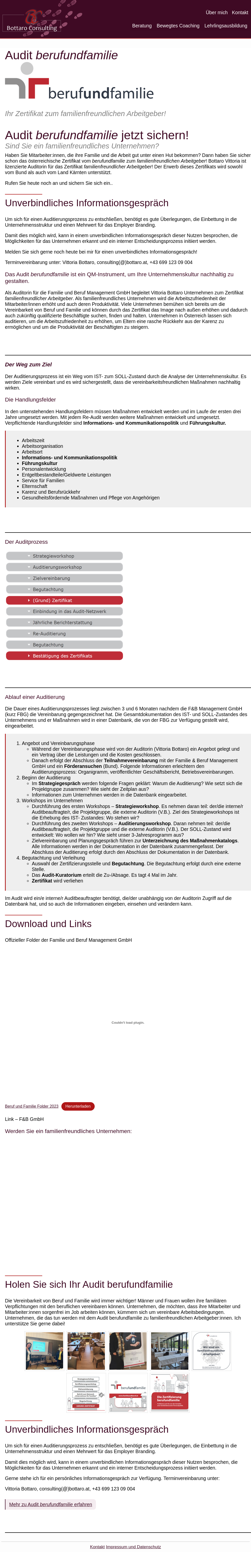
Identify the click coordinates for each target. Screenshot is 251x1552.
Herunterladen (77, 1106)
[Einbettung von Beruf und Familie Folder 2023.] (128, 1022)
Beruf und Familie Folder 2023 (31, 1106)
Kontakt (240, 12)
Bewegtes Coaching (178, 25)
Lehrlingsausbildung (226, 25)
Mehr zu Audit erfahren (50, 1504)
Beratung (142, 25)
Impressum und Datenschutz (133, 1546)
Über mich (217, 12)
